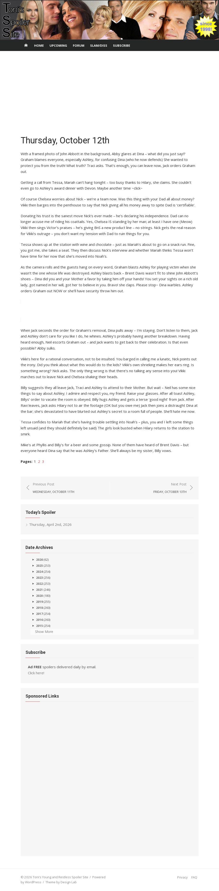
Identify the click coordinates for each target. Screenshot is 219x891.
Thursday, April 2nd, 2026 (50, 524)
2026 (39, 559)
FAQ (194, 877)
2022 (39, 583)
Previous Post (53, 488)
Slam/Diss (98, 45)
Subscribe (121, 45)
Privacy (182, 877)
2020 (39, 595)
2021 (39, 589)
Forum (78, 45)
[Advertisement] (109, 94)
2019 (39, 601)
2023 (39, 577)
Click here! (36, 672)
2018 (39, 607)
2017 (39, 613)
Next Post (170, 488)
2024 (39, 571)
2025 (39, 565)
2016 (39, 619)
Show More (44, 631)
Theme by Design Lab (61, 882)
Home (39, 45)
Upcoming (58, 45)
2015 (39, 626)
